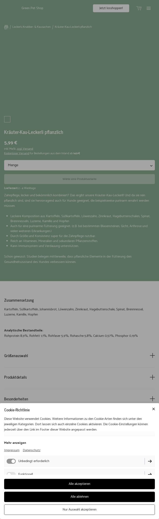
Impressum (11, 450)
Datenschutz (31, 450)
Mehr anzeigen (15, 443)
